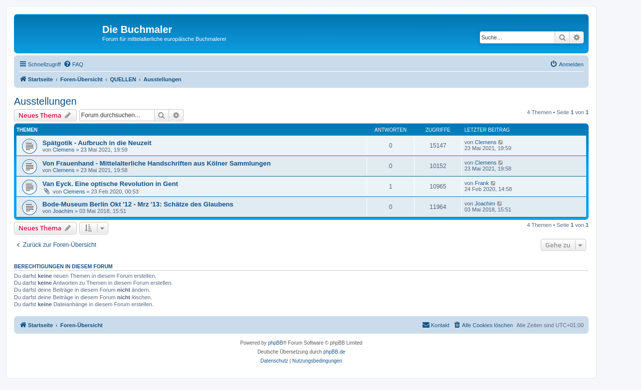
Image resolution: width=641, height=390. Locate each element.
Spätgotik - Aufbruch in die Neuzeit (97, 143)
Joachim (63, 211)
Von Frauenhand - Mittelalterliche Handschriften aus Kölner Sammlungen (156, 163)
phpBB (275, 343)
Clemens (63, 150)
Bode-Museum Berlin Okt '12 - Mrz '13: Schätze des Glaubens (137, 204)
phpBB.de (334, 352)
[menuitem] (73, 64)
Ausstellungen (45, 101)
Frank (482, 183)
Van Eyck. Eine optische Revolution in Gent (110, 184)
